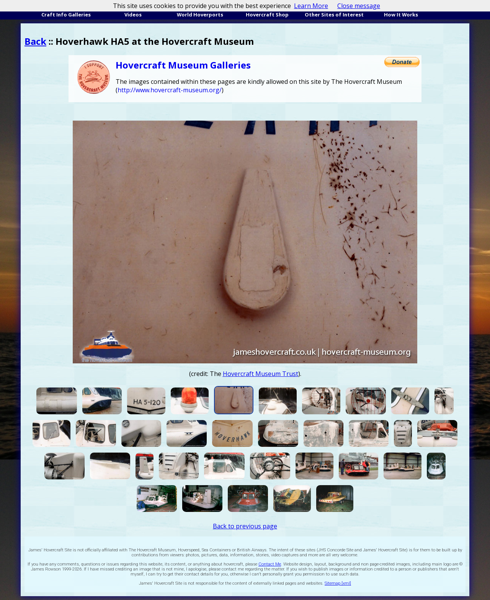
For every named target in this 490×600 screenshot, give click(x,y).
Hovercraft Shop (267, 14)
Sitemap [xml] (338, 583)
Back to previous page (245, 526)
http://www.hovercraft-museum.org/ (170, 90)
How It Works (401, 14)
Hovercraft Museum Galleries (183, 65)
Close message (358, 6)
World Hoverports (200, 14)
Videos (133, 14)
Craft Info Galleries (66, 14)
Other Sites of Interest (334, 14)
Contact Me (269, 564)
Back (35, 41)
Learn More (311, 6)
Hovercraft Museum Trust (260, 373)
